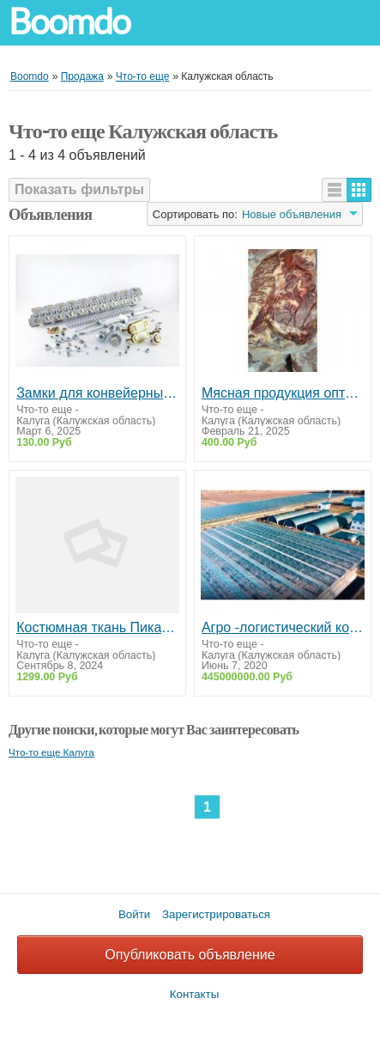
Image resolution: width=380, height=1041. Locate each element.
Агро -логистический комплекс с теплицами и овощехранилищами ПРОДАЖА (283, 627)
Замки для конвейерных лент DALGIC (97, 393)
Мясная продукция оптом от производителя (283, 393)
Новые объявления (291, 214)
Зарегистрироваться (216, 914)
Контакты (195, 994)
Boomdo (69, 22)
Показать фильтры (79, 189)
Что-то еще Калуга (51, 752)
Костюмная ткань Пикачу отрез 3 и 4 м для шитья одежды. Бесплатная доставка (97, 627)
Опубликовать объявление (189, 954)
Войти (134, 914)
